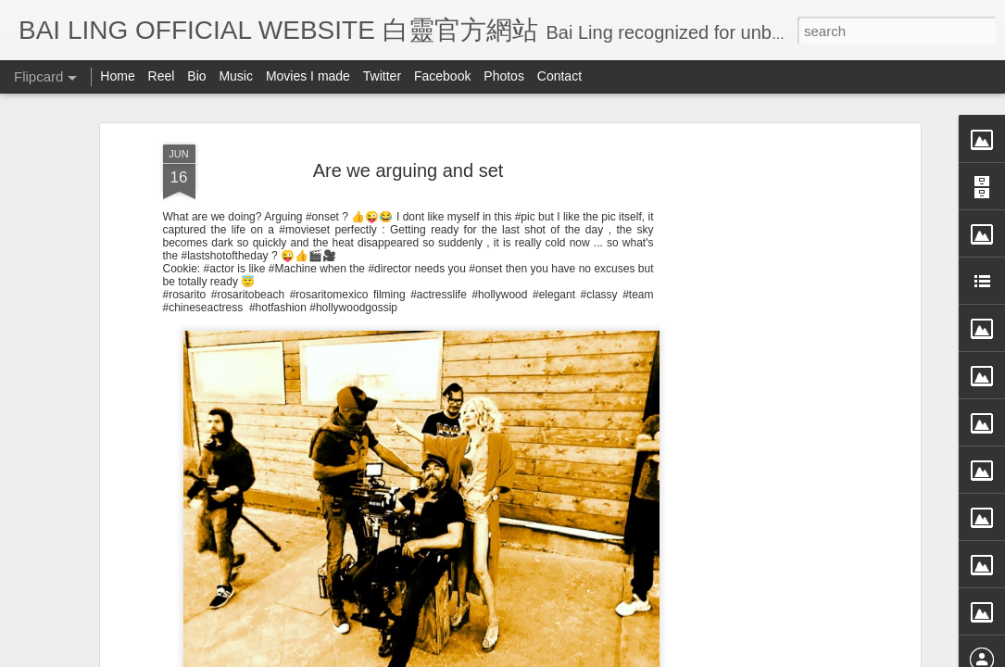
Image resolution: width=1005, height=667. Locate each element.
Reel (161, 76)
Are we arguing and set (408, 101)
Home (117, 76)
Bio (196, 76)
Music (236, 76)
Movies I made (308, 76)
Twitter (382, 76)
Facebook (442, 76)
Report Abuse (671, 655)
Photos (504, 76)
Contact (559, 76)
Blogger (617, 655)
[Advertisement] (755, 368)
